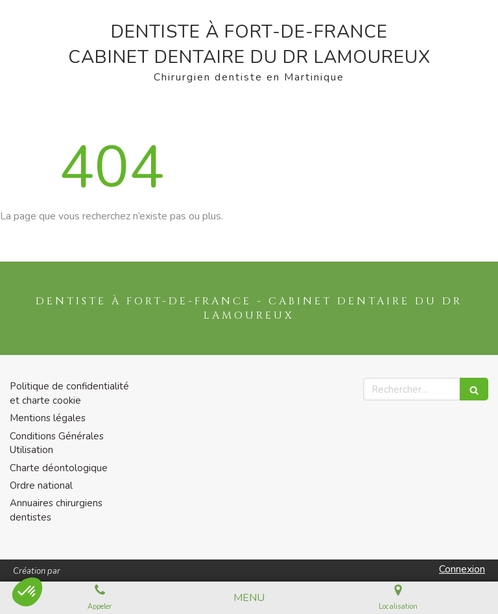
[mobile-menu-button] (249, 598)
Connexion (462, 569)
